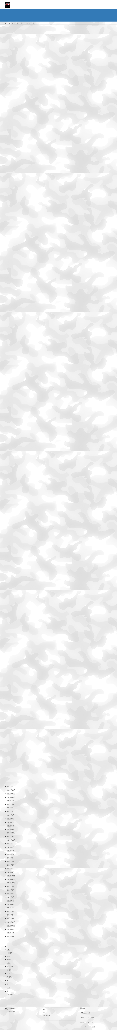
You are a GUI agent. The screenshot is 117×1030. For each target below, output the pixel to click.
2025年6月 (10, 812)
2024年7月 (10, 851)
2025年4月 (10, 819)
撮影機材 (10, 967)
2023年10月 (11, 883)
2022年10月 (11, 926)
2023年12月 (11, 876)
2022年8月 (10, 933)
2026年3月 (10, 787)
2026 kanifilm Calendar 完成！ (88, 1028)
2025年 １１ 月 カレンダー (87, 1023)
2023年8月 (10, 890)
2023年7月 (10, 894)
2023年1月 (10, 915)
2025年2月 (10, 826)
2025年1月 (10, 830)
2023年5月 (10, 901)
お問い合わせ (9, 996)
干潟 (8, 964)
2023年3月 (10, 908)
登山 (8, 981)
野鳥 (8, 989)
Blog (44, 1013)
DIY (8, 947)
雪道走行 (82, 1009)
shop (44, 1020)
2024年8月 (10, 847)
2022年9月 (10, 930)
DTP (8, 950)
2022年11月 (11, 922)
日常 (8, 974)
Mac (8, 957)
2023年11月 (11, 880)
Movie (9, 960)
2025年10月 (11, 798)
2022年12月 (11, 919)
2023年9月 (10, 887)
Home (44, 1007)
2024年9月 (10, 844)
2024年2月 (10, 869)
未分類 (9, 978)
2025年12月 (11, 790)
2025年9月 (10, 801)
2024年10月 (11, 840)
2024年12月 (11, 833)
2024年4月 (10, 862)
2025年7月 (10, 808)
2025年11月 (11, 794)
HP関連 (9, 954)
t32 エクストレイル (85, 1014)
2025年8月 (10, 805)
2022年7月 (10, 937)
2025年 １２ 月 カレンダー (87, 1018)
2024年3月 (10, 865)
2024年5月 (10, 858)
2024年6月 (10, 855)
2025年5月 (10, 815)
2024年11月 (11, 837)
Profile (44, 1010)
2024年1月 (10, 873)
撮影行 (9, 971)
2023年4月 (10, 905)
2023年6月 (10, 897)
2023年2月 (10, 912)
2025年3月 (10, 823)
